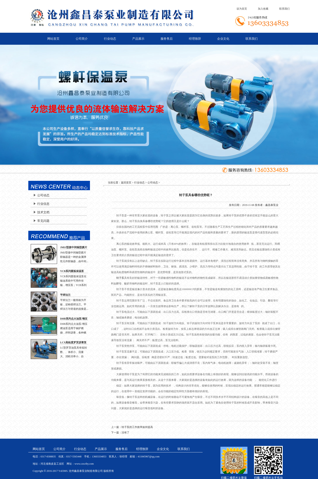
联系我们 (284, 8)
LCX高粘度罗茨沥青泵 (73, 342)
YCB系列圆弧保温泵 (72, 271)
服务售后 (167, 38)
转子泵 (120, 277)
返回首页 (126, 182)
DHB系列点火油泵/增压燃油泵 (73, 319)
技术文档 (43, 212)
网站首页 (53, 38)
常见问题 (43, 220)
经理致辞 (195, 38)
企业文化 (223, 38)
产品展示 (138, 38)
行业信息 (43, 203)
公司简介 (82, 38)
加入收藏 (263, 8)
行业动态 (110, 38)
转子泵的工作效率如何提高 (137, 427)
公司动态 (43, 195)
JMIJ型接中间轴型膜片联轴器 (73, 247)
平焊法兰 (65, 294)
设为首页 (242, 8)
